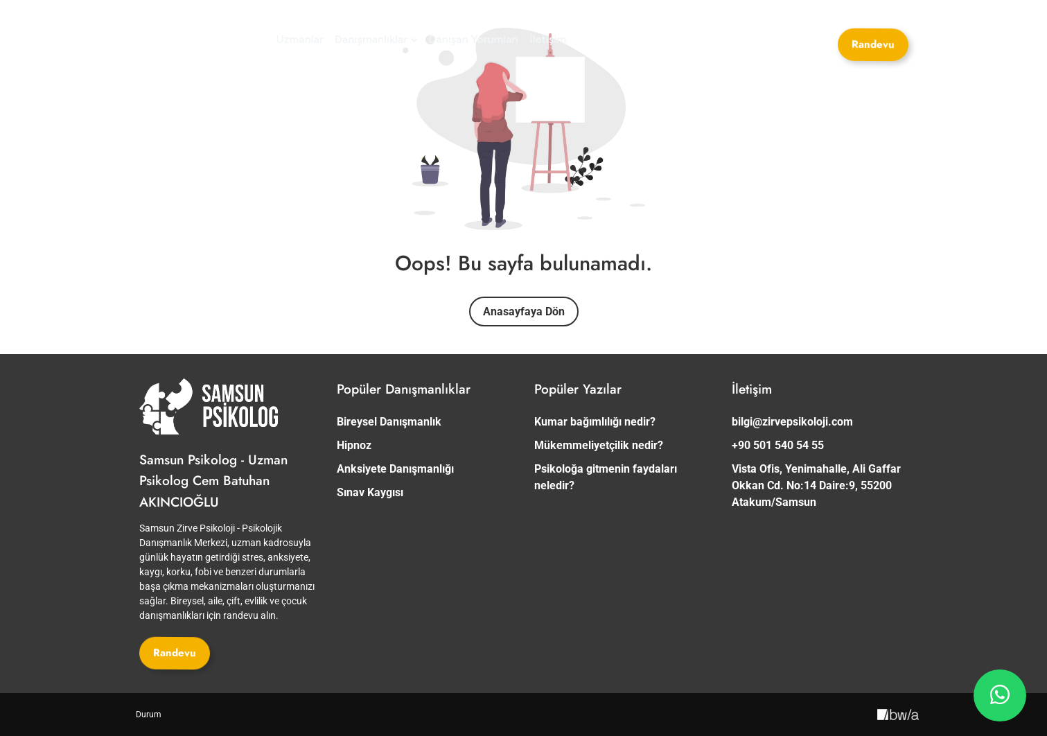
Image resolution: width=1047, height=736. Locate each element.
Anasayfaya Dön (524, 311)
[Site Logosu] (191, 40)
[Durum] (148, 714)
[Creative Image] (898, 714)
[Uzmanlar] (300, 39)
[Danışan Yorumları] (473, 39)
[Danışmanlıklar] (376, 39)
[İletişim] (548, 39)
